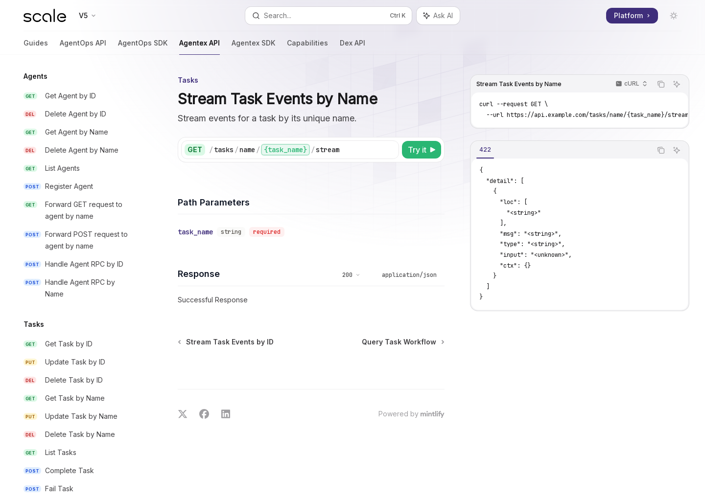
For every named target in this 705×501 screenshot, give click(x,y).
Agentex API (199, 47)
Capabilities (307, 47)
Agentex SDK (253, 47)
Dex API (352, 47)
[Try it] (421, 150)
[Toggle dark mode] (674, 15)
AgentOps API (83, 47)
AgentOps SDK (142, 47)
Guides (36, 47)
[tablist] (561, 150)
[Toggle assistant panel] (438, 15)
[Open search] (328, 15)
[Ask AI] (676, 84)
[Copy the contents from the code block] (661, 84)
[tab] (485, 150)
